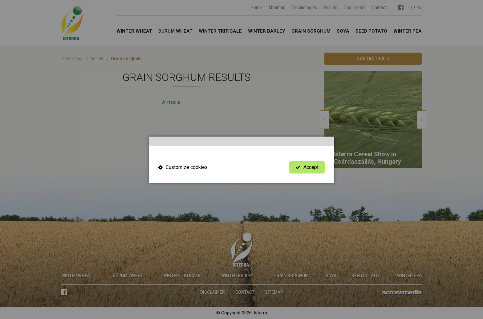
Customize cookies (183, 167)
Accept (307, 167)
